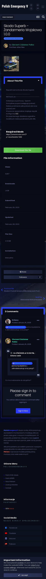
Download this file (23, 150)
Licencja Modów (12, 485)
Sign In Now (23, 411)
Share (23, 272)
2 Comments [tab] (11, 311)
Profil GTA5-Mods (12, 475)
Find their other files (17, 47)
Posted (21, 322)
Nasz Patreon (10, 481)
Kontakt (8, 488)
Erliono (15, 320)
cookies (20, 563)
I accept (23, 575)
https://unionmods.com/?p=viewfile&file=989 (16, 135)
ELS (17, 113)
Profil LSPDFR (10, 478)
